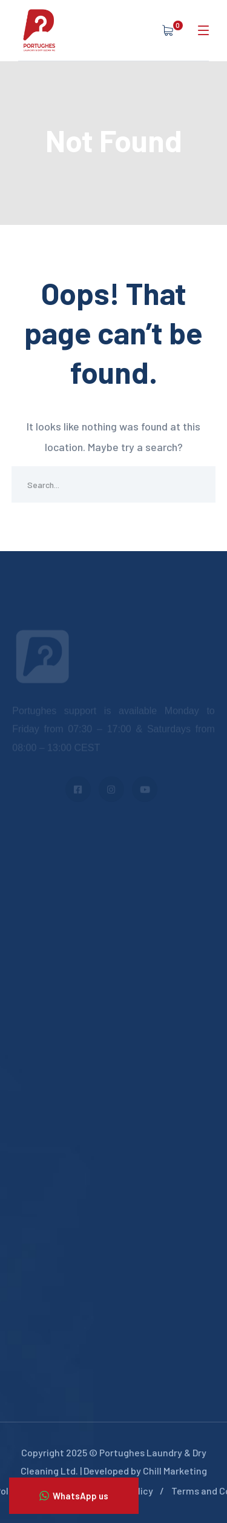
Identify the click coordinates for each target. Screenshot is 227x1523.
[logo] (39, 29)
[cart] (169, 30)
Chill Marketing (175, 1470)
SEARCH (197, 484)
